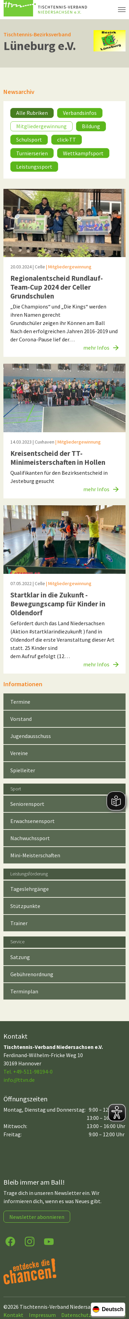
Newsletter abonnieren (36, 1216)
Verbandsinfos (80, 112)
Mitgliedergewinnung (41, 126)
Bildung (91, 126)
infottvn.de (19, 1079)
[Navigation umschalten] (122, 9)
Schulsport (29, 139)
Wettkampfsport (83, 153)
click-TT (66, 139)
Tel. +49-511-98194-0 (28, 1071)
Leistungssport (34, 166)
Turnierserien (32, 153)
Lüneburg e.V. (39, 45)
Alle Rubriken (32, 112)
